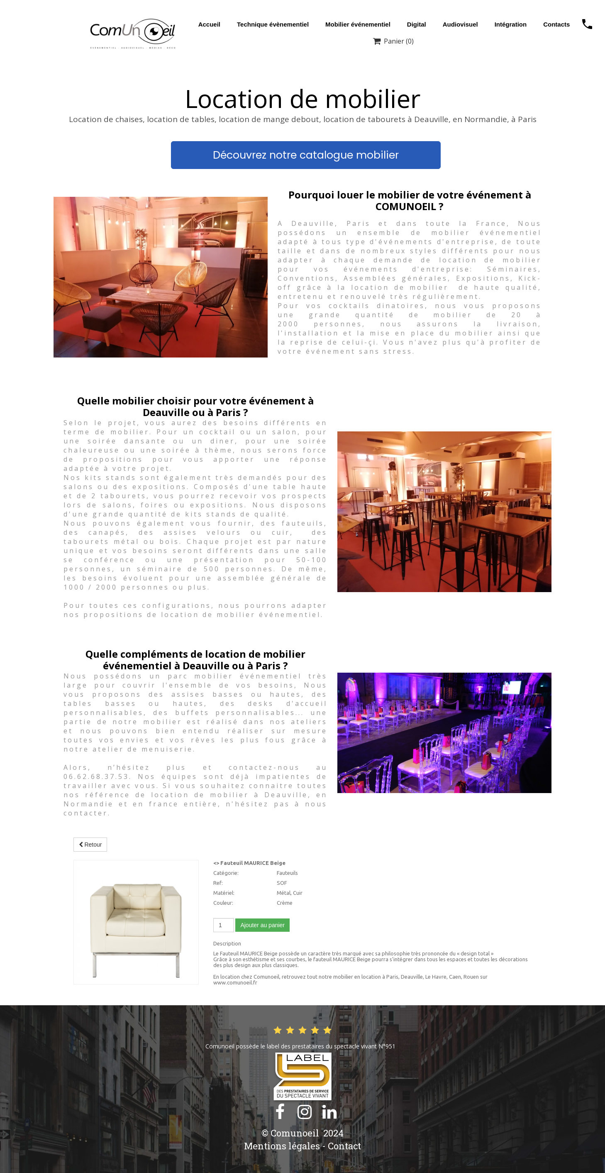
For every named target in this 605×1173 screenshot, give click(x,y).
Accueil (209, 24)
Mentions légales (282, 1146)
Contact (344, 1146)
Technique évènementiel (273, 24)
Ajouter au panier (262, 925)
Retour (90, 844)
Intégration (511, 24)
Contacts (556, 24)
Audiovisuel (460, 24)
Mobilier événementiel (357, 24)
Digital (416, 24)
